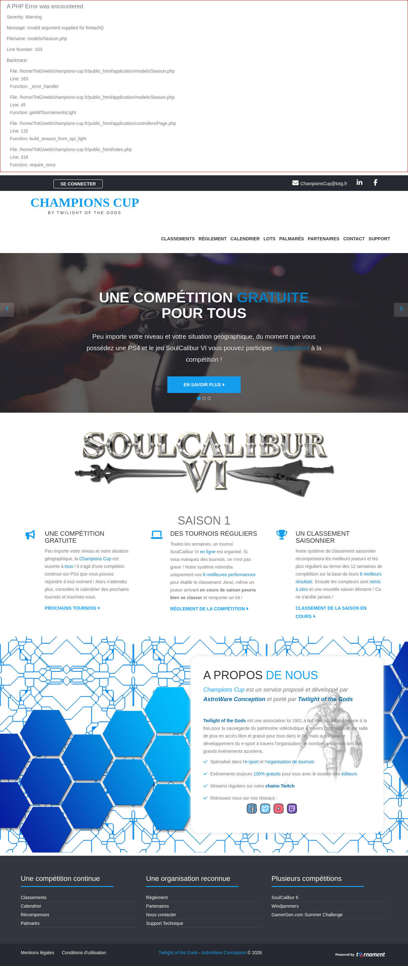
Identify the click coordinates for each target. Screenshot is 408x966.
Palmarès (291, 238)
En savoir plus (204, 385)
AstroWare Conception (234, 699)
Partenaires (323, 238)
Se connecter (78, 183)
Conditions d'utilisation (84, 952)
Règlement (213, 238)
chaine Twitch (280, 785)
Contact (354, 238)
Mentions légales (37, 952)
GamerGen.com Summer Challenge (307, 914)
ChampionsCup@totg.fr (323, 183)
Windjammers (285, 906)
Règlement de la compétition (209, 608)
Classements (178, 238)
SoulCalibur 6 (285, 897)
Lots (269, 238)
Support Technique (164, 923)
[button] (7, 310)
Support (379, 238)
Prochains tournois (72, 608)
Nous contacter (161, 914)
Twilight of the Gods (325, 699)
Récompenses (35, 914)
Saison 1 (204, 520)
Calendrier (245, 238)
